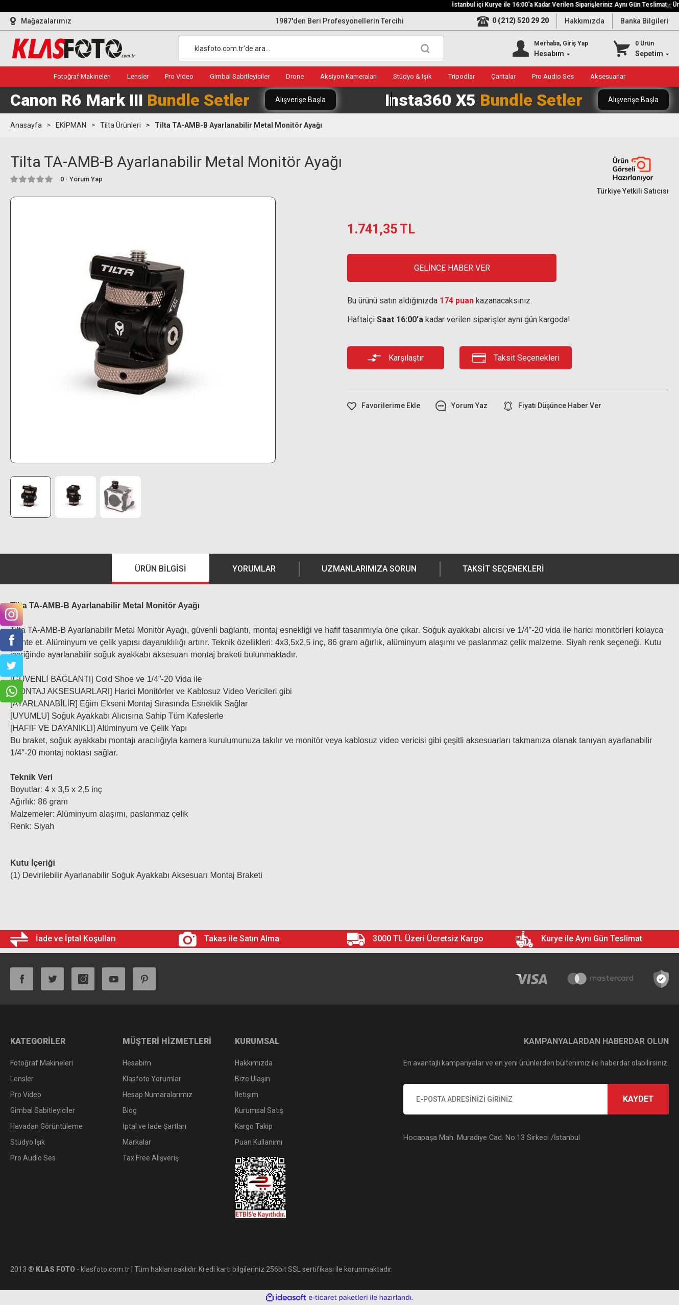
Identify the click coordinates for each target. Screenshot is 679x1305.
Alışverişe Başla (300, 100)
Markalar (137, 1142)
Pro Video (25, 1094)
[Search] (311, 48)
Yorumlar (254, 569)
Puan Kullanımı (258, 1142)
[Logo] (73, 48)
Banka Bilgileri (644, 21)
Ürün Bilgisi (160, 569)
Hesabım (137, 1063)
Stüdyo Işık (27, 1142)
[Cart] (641, 48)
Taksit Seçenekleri (503, 569)
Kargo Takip (254, 1126)
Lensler (22, 1079)
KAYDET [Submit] (638, 1099)
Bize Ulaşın (252, 1079)
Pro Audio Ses (33, 1158)
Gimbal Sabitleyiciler (42, 1110)
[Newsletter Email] (536, 1099)
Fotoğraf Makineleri (41, 1063)
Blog (130, 1110)
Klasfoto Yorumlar (152, 1079)
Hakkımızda (584, 21)
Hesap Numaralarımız (157, 1094)
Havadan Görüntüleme (46, 1126)
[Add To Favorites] (383, 405)
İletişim (246, 1094)
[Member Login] (550, 48)
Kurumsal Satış (259, 1110)
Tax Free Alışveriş (151, 1158)
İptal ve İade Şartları (154, 1126)
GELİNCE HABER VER (452, 268)
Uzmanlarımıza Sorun (369, 569)
